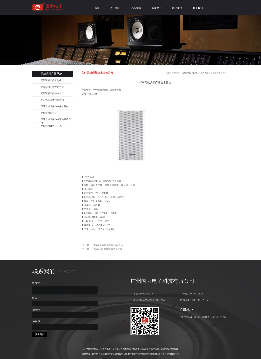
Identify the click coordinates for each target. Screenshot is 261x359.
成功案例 (177, 7)
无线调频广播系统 (190, 73)
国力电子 (96, 354)
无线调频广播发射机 (51, 80)
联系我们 (198, 7)
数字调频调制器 (153, 354)
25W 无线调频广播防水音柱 (108, 245)
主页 (168, 73)
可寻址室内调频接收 (170, 354)
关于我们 (115, 7)
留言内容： (37, 283)
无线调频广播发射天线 (52, 87)
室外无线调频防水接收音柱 (55, 106)
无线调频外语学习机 (51, 125)
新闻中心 (156, 7)
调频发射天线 (121, 354)
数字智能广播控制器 (137, 354)
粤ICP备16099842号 (141, 349)
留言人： (36, 298)
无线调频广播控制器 (51, 93)
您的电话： (37, 321)
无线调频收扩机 (49, 112)
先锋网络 (165, 349)
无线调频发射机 (108, 354)
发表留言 (39, 334)
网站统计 (174, 349)
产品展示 (136, 7)
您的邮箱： (37, 309)
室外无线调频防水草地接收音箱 (56, 119)
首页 (97, 7)
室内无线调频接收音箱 (52, 99)
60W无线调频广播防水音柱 (108, 249)
